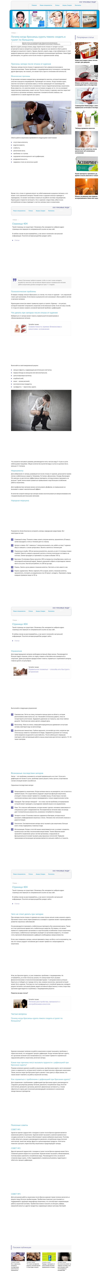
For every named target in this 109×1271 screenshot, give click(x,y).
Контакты (78, 5)
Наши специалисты (46, 5)
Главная (34, 5)
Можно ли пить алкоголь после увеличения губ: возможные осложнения (86, 151)
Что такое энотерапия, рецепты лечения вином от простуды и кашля (33, 1265)
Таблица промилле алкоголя (85, 128)
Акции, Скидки (67, 5)
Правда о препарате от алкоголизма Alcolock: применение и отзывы (48, 1265)
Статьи (57, 5)
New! (87, 4)
